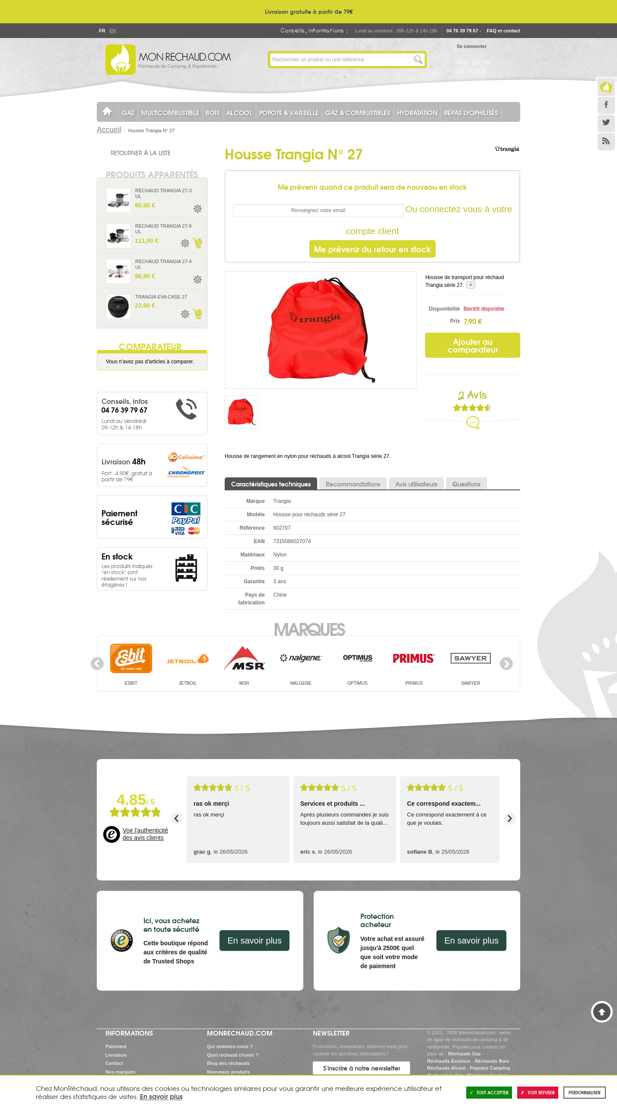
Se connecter (472, 46)
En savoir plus (254, 940)
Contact (114, 1063)
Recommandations (353, 484)
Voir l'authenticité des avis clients (145, 834)
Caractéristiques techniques (271, 484)
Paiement (116, 1046)
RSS (606, 141)
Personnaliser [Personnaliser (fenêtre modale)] (585, 1092)
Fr (102, 30)
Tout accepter (489, 1092)
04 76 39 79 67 (462, 30)
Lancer (418, 59)
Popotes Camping (490, 1068)
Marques (309, 628)
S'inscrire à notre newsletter (361, 1068)
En (112, 30)
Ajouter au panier (197, 243)
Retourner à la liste (141, 152)
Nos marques (120, 1071)
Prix (455, 321)
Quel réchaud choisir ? (232, 1055)
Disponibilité (444, 309)
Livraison (116, 1055)
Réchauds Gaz (464, 1053)
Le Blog (606, 87)
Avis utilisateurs (416, 484)
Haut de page (602, 1012)
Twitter (606, 123)
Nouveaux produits (228, 1071)
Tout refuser (538, 1092)
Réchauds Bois (492, 1061)
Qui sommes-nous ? (230, 1046)
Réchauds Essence (449, 1061)
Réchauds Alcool (446, 1068)
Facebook (606, 105)
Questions (466, 484)
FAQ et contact (503, 30)
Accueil (109, 129)
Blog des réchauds (228, 1063)
